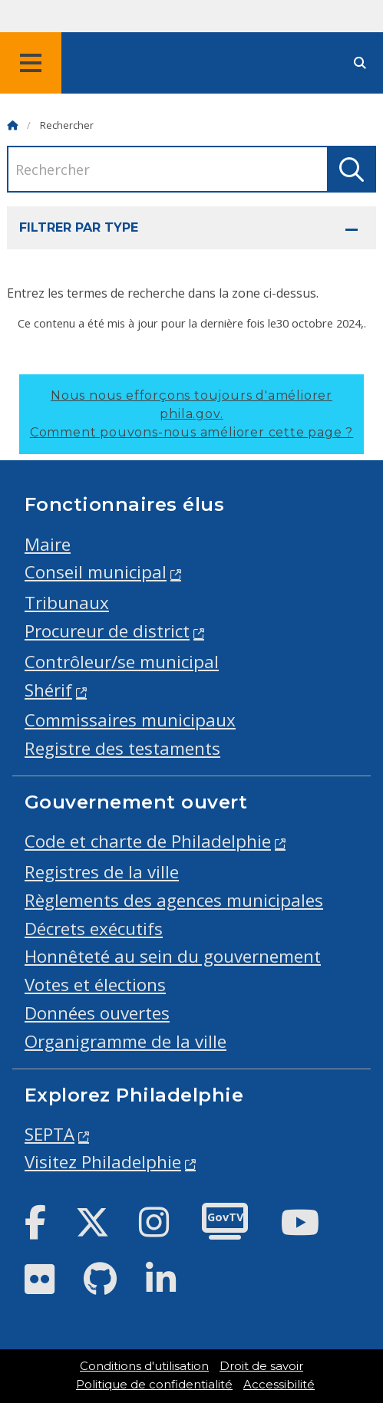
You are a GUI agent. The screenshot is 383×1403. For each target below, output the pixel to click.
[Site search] (360, 63)
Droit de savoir (261, 1366)
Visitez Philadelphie (103, 1162)
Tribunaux (67, 602)
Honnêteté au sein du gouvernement (173, 956)
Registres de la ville (102, 872)
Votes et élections (95, 984)
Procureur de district (107, 631)
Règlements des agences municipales (174, 900)
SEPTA (49, 1134)
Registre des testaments (122, 748)
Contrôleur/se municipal (122, 662)
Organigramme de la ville (125, 1041)
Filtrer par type (78, 227)
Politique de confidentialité (154, 1384)
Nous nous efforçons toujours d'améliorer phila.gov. (191, 414)
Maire (48, 544)
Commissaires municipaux (130, 720)
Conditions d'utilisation (144, 1366)
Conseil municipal (96, 572)
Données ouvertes (97, 1013)
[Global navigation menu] (30, 63)
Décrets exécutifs (94, 928)
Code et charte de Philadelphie (148, 841)
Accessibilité (279, 1384)
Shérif (48, 690)
